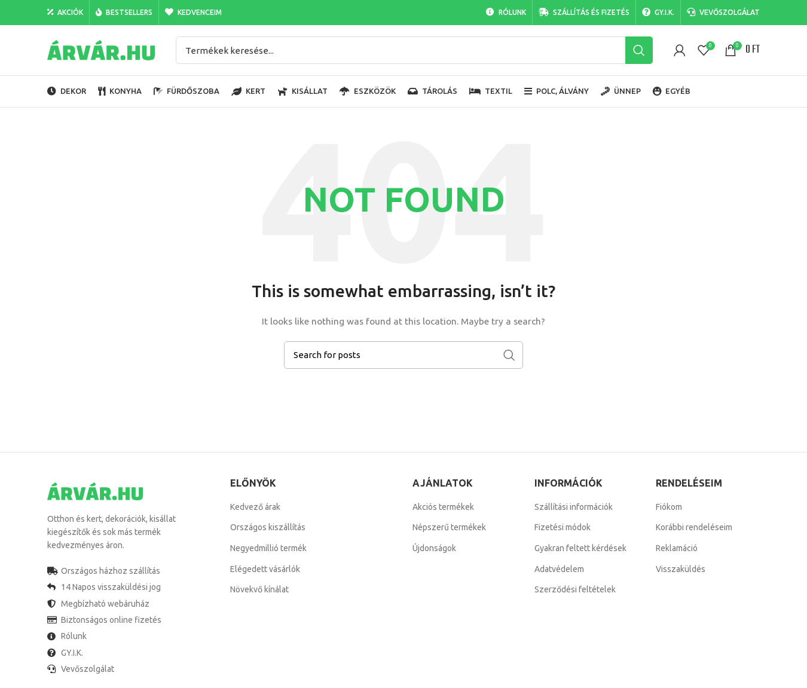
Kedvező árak (255, 507)
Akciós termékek (443, 507)
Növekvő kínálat (259, 589)
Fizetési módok (562, 527)
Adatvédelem (559, 569)
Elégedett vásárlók (265, 569)
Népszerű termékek (449, 527)
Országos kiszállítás (267, 527)
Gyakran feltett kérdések (580, 548)
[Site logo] (101, 49)
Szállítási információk (573, 507)
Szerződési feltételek (575, 589)
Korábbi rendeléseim (694, 527)
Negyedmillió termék (268, 548)
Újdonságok (434, 548)
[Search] (414, 50)
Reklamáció (677, 548)
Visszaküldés (680, 569)
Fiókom (669, 507)
